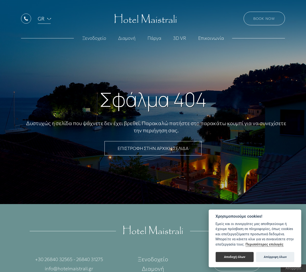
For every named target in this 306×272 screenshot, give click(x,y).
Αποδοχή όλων (234, 257)
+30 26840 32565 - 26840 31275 (69, 259)
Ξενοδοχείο (94, 38)
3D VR (179, 38)
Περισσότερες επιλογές (265, 244)
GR (41, 19)
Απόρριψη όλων (275, 257)
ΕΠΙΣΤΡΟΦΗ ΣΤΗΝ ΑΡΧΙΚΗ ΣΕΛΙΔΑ (153, 148)
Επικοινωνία (211, 38)
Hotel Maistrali (146, 19)
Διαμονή (127, 38)
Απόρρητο (293, 268)
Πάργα (154, 38)
